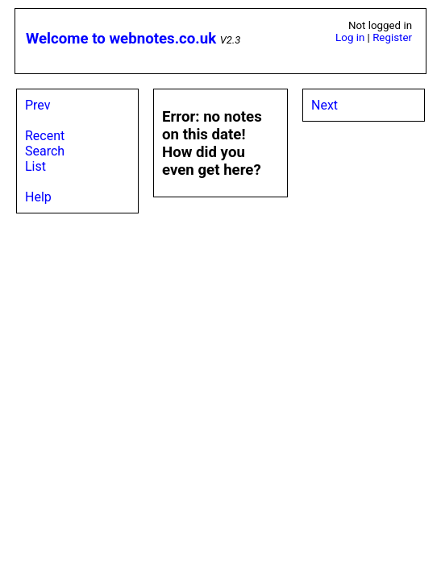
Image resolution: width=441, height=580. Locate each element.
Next (324, 105)
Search (44, 151)
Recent (44, 135)
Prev (38, 105)
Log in (349, 37)
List (35, 166)
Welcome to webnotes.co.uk (121, 39)
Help (38, 197)
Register (392, 37)
